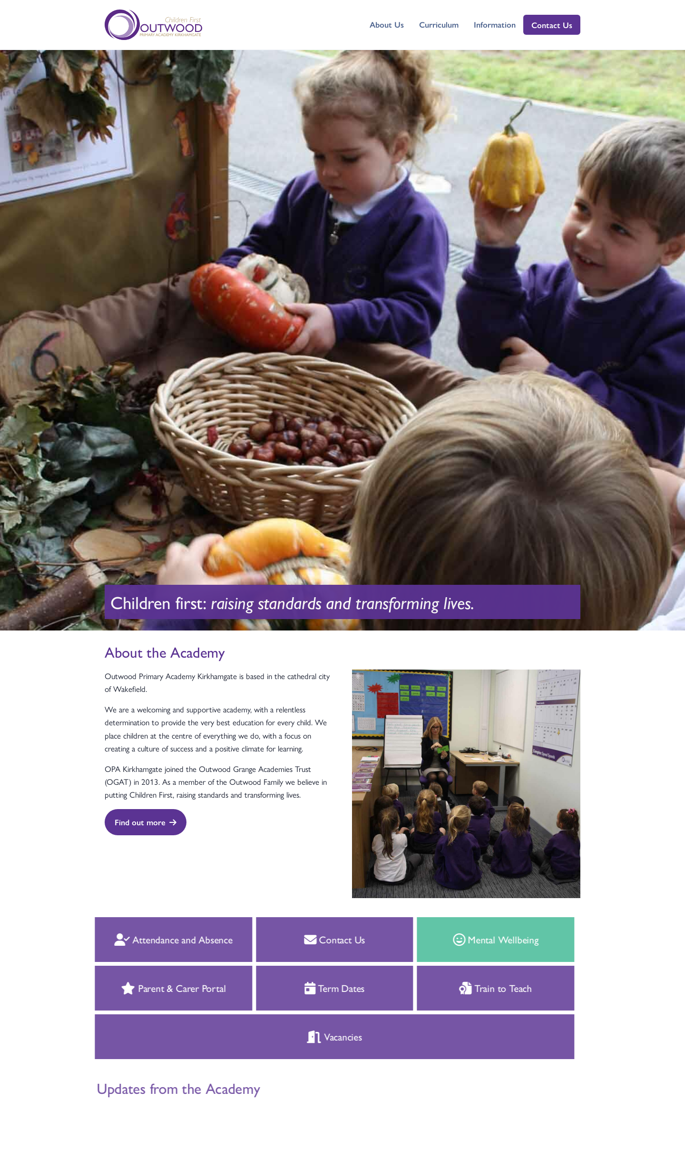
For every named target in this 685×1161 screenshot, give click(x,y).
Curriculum (439, 24)
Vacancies (324, 1036)
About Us (387, 24)
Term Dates (324, 988)
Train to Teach (485, 988)
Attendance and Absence (163, 939)
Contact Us (551, 24)
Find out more (145, 822)
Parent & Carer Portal (163, 988)
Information (495, 24)
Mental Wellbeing (485, 939)
